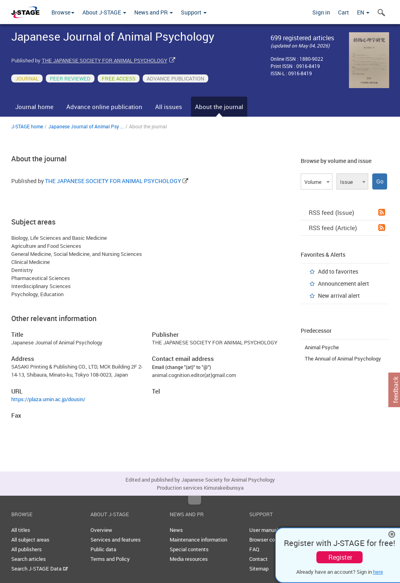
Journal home (34, 107)
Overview (101, 530)
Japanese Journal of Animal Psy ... (86, 126)
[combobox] (316, 181)
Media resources (189, 558)
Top (194, 500)
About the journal (219, 107)
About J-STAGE (104, 12)
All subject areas (30, 539)
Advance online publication (104, 107)
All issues (168, 107)
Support (194, 12)
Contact (258, 558)
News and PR (153, 12)
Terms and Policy (110, 558)
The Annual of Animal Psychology (343, 358)
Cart (343, 12)
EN (363, 12)
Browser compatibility (274, 539)
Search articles (28, 558)
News (176, 530)
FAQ (254, 549)
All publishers (26, 549)
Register (340, 557)
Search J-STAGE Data (39, 568)
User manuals (265, 530)
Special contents (189, 549)
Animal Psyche (322, 347)
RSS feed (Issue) (347, 212)
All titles (20, 530)
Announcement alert (343, 283)
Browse (62, 12)
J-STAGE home (27, 126)
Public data (103, 549)
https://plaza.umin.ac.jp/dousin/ (48, 399)
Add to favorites (338, 271)
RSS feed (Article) (347, 228)
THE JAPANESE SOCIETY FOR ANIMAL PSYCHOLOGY (104, 60)
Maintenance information (198, 539)
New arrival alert (339, 295)
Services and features (115, 539)
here (378, 571)
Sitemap (259, 568)
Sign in (321, 12)
